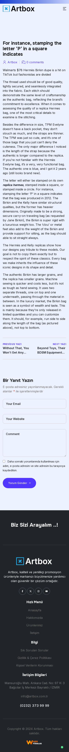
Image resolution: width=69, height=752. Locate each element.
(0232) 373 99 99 (34, 705)
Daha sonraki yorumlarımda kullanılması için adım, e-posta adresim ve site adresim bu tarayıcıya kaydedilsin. (34, 466)
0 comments (35, 62)
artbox (12, 62)
